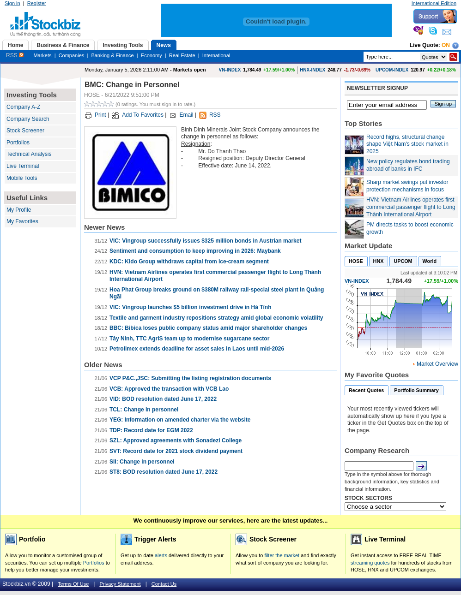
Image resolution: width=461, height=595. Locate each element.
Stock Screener (25, 130)
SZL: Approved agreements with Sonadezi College (175, 440)
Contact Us (164, 584)
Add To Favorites (143, 115)
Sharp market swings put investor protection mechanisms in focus (407, 186)
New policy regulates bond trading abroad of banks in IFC (408, 165)
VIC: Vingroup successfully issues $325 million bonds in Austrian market (205, 241)
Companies (72, 55)
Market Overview (437, 364)
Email (186, 115)
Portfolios (18, 142)
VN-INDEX (230, 69)
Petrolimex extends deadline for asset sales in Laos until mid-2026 (196, 348)
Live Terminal (22, 166)
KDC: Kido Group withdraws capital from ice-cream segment (189, 261)
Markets (42, 55)
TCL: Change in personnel (143, 409)
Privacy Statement (119, 584)
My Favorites (22, 221)
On (446, 45)
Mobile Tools (21, 178)
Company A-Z (23, 107)
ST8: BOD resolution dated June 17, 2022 (163, 472)
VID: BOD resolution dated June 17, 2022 (163, 399)
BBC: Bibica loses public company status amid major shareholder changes (208, 328)
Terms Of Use (73, 584)
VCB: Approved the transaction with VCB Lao (169, 389)
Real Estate (182, 55)
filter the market (281, 555)
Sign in (12, 3)
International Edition (434, 3)
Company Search (27, 119)
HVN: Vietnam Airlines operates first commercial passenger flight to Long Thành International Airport (410, 206)
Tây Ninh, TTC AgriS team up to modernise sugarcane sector (189, 338)
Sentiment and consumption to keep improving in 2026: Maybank (195, 251)
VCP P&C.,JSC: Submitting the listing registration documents (190, 378)
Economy (151, 55)
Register (36, 3)
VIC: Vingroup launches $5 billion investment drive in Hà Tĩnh (190, 307)
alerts (161, 555)
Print (100, 115)
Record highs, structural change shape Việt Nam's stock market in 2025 (407, 144)
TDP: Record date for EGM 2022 (151, 430)
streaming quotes (370, 562)
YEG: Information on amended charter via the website (179, 419)
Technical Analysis (28, 154)
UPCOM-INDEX (392, 69)
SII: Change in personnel (142, 461)
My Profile (18, 210)
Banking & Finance (112, 55)
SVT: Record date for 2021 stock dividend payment (176, 451)
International (216, 55)
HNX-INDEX (312, 69)
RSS (15, 55)
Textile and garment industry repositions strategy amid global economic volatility (216, 318)
